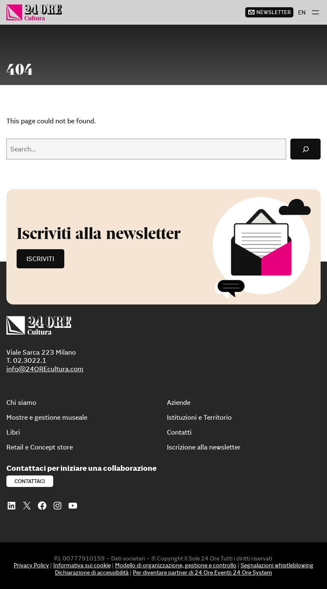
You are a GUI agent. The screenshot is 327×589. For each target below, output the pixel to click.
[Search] (305, 149)
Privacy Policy (31, 565)
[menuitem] (302, 12)
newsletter (273, 12)
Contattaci (29, 481)
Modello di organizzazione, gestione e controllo (175, 565)
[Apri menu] (315, 12)
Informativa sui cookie (82, 565)
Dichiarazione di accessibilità (92, 572)
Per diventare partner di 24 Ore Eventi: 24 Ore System (202, 572)
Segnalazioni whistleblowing (277, 565)
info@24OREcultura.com (44, 368)
